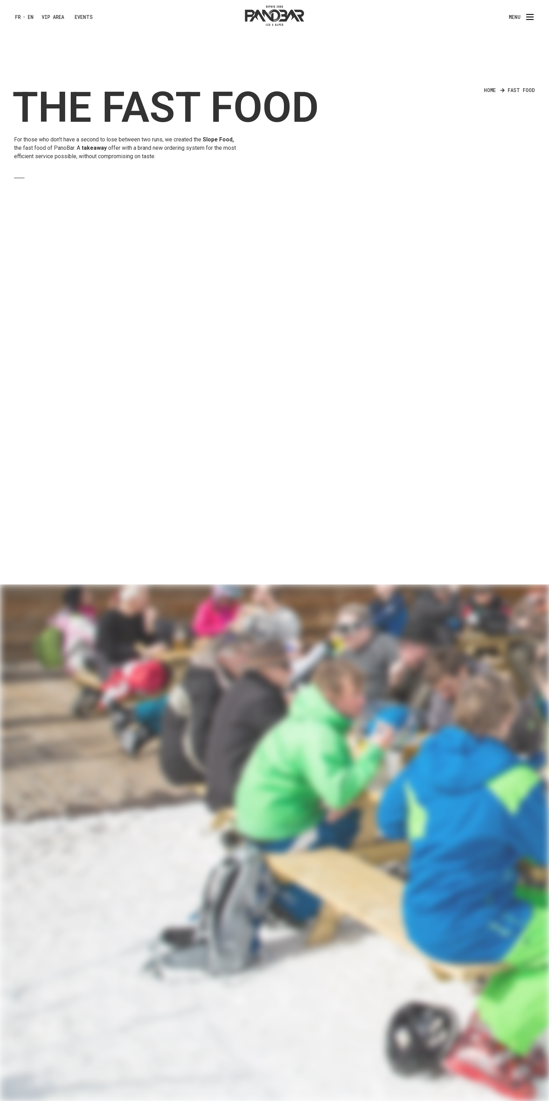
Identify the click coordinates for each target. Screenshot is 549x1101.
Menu (515, 17)
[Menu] (530, 17)
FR (18, 17)
